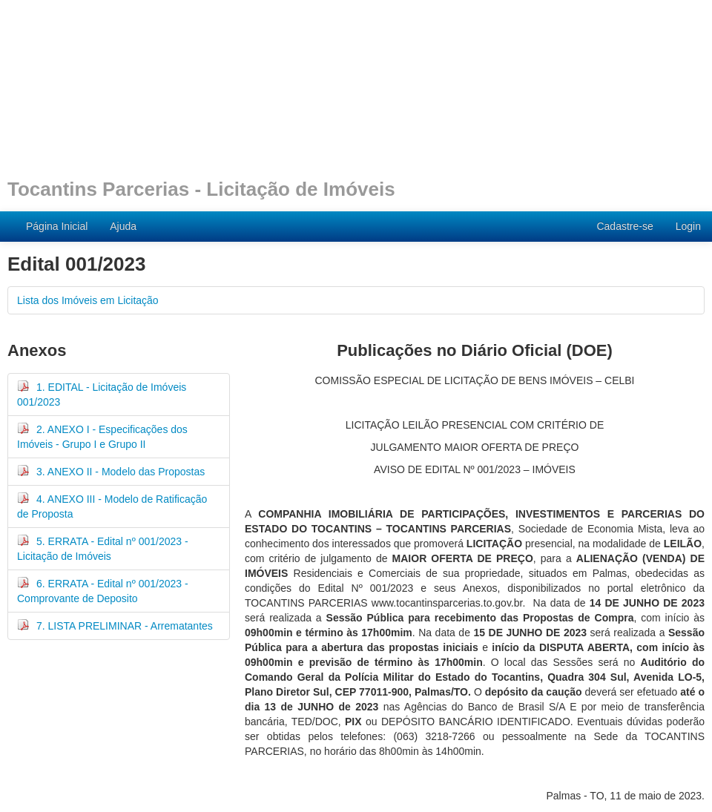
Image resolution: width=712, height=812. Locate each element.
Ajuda (123, 226)
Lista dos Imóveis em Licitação (88, 300)
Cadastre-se (624, 226)
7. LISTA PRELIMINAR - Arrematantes (115, 625)
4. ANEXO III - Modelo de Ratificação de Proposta (112, 506)
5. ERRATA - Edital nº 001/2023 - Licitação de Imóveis (102, 548)
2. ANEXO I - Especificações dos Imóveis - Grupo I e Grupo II (102, 436)
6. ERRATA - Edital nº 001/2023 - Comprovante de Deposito (102, 590)
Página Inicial (57, 226)
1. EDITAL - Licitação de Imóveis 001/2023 (101, 394)
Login (688, 226)
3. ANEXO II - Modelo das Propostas (111, 471)
